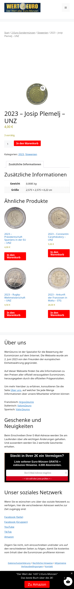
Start (6, 32)
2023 (21, 154)
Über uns (16, 390)
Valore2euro (24, 405)
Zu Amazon (37, 584)
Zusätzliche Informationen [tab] (25, 164)
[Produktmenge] (8, 144)
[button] (42, 88)
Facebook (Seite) (13, 517)
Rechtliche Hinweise (43, 563)
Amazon (9, 536)
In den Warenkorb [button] (13, 256)
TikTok (8, 531)
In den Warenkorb (27, 143)
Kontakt (49, 566)
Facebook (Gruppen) (16, 522)
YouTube (9, 527)
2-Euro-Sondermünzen (23, 32)
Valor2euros (23, 409)
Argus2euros (26, 402)
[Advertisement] (37, 60)
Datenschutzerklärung (19, 563)
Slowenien (42, 32)
